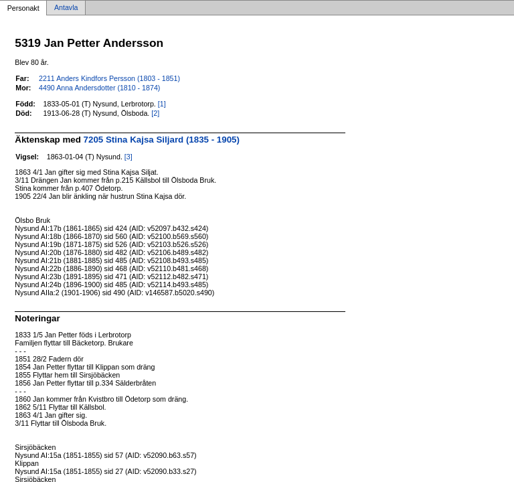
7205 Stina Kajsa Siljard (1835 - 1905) (162, 140)
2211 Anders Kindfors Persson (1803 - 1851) (109, 78)
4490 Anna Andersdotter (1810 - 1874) (99, 88)
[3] (128, 157)
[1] (162, 104)
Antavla (66, 8)
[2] (155, 113)
